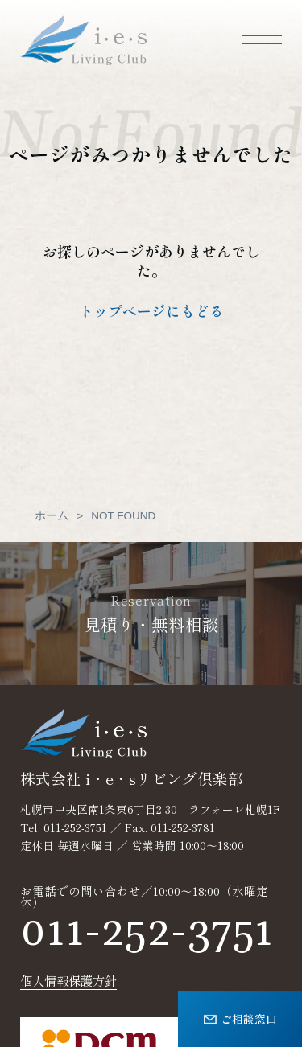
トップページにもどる (151, 310)
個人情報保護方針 (68, 981)
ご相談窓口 (240, 1018)
